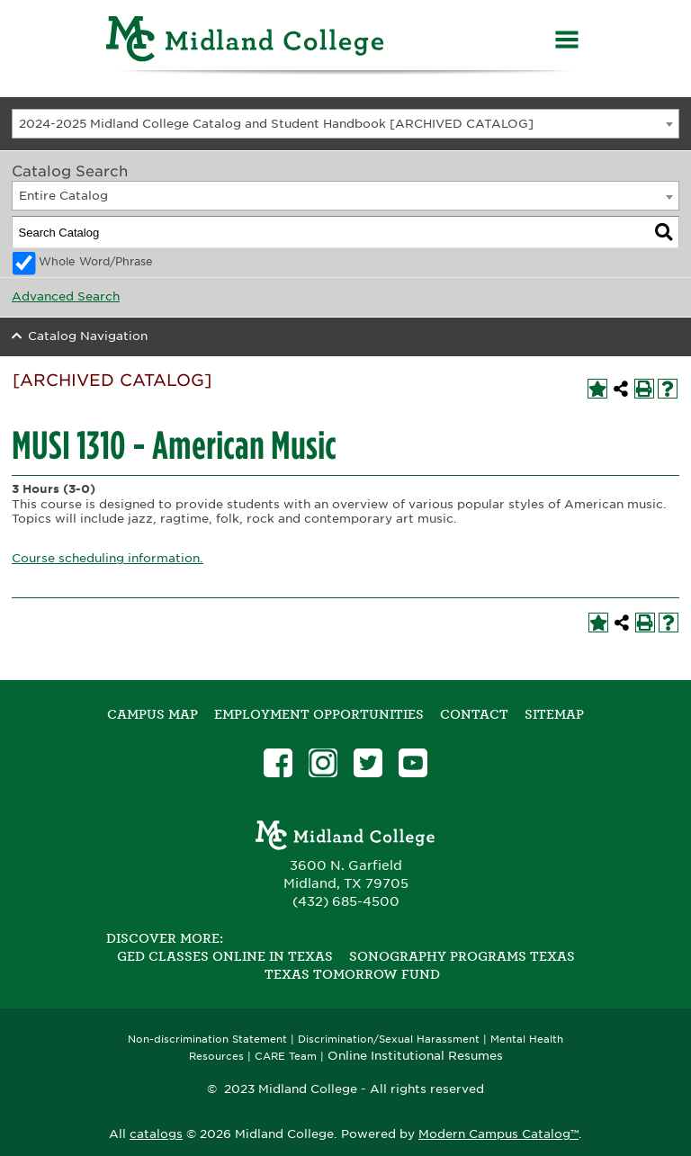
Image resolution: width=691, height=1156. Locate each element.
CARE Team (286, 1056)
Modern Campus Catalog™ (498, 1134)
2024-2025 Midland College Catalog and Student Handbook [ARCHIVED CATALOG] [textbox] (276, 123)
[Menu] (567, 42)
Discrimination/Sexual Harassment (389, 1039)
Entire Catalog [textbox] (63, 195)
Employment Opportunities (319, 714)
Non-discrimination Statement (207, 1039)
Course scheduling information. (107, 558)
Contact (474, 714)
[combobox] (345, 124)
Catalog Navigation (88, 336)
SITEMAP (554, 714)
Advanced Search (66, 296)
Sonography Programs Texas (462, 956)
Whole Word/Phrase (96, 261)
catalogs (156, 1134)
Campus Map (152, 714)
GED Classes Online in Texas (225, 956)
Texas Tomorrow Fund (352, 974)
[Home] (245, 41)
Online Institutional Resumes (415, 1055)
